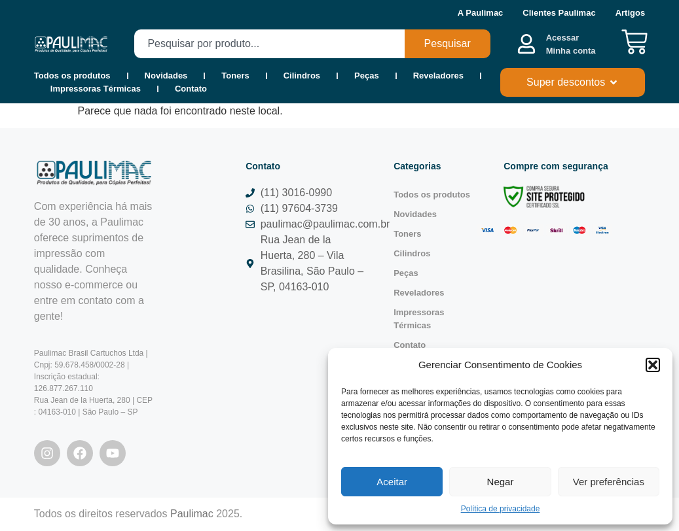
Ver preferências (608, 481)
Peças (366, 75)
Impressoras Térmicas (95, 89)
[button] (652, 364)
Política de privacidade (500, 508)
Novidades (166, 75)
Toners (235, 75)
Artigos (630, 13)
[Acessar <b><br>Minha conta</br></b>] (526, 44)
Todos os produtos (72, 75)
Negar (500, 481)
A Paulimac (481, 13)
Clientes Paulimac (559, 13)
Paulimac (191, 513)
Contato (191, 89)
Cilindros (302, 75)
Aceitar (391, 481)
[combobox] (269, 43)
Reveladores (438, 75)
